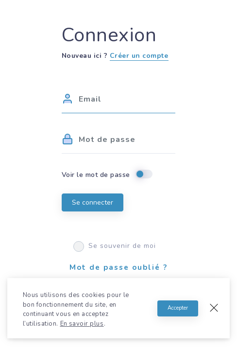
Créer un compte (139, 55)
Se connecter (92, 202)
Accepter (178, 308)
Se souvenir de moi (114, 246)
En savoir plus (82, 323)
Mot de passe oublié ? (118, 267)
